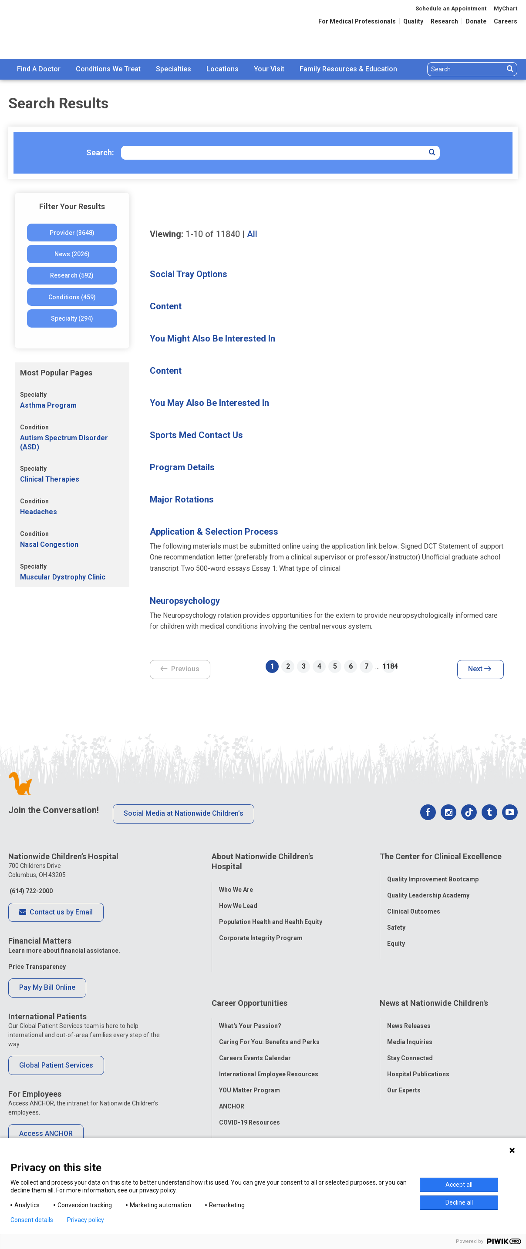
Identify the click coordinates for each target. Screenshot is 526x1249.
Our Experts (404, 1055)
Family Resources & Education (348, 69)
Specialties (173, 69)
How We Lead (238, 898)
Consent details (31, 1219)
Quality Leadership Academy (428, 888)
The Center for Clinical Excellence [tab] (441, 856)
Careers (505, 21)
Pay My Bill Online (47, 987)
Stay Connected (410, 1023)
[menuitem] (38, 69)
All (252, 234)
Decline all (459, 1202)
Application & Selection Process (214, 531)
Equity (396, 937)
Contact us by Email (56, 912)
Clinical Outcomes (413, 904)
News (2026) (72, 254)
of (212, 234)
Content (166, 306)
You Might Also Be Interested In (212, 338)
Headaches (38, 512)
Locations (222, 69)
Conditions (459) (72, 297)
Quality (413, 21)
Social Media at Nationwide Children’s (183, 813)
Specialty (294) (72, 318)
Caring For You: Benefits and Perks (269, 1007)
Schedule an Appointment (450, 8)
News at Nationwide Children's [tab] (434, 974)
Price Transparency (37, 966)
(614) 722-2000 (30, 890)
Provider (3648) (72, 232)
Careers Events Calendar (255, 1023)
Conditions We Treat (108, 69)
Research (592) (72, 275)
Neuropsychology (185, 601)
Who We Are (236, 882)
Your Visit (269, 69)
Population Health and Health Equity (270, 914)
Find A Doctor (39, 69)
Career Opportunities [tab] (249, 974)
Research (444, 21)
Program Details (182, 467)
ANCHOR (231, 1071)
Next (479, 669)
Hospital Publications (418, 1039)
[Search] (465, 69)
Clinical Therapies (49, 479)
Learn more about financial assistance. (64, 950)
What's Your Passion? (250, 991)
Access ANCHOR (46, 1133)
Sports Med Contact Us (196, 435)
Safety (396, 920)
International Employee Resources (268, 1039)
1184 (388, 666)
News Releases (409, 991)
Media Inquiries (409, 1007)
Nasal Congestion (49, 544)
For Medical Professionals (357, 21)
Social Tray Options (188, 274)
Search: (100, 152)
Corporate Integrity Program (261, 931)
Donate (475, 21)
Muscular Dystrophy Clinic (62, 577)
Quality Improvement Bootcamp (433, 872)
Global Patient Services (56, 1065)
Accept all (458, 1184)
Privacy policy (85, 1219)
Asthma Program (48, 405)
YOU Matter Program (249, 1055)
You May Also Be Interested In (209, 403)
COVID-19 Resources (249, 1087)
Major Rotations (182, 499)
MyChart (505, 8)
